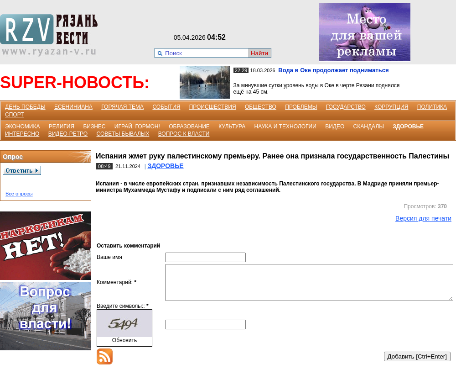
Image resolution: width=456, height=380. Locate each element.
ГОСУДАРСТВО (346, 107)
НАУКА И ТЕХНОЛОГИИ (285, 126)
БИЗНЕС (94, 126)
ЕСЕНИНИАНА (73, 107)
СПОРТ (14, 114)
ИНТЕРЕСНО (22, 134)
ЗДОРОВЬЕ (408, 126)
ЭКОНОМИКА (22, 126)
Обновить (124, 347)
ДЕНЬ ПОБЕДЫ (25, 107)
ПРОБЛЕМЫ (301, 107)
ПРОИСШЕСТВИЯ (212, 107)
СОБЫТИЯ (166, 107)
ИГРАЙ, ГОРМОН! (137, 126)
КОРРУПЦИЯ (391, 107)
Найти (259, 53)
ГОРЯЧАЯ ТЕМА (122, 107)
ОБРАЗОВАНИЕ (189, 126)
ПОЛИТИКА (432, 107)
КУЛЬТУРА (231, 126)
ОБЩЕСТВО (260, 107)
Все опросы (19, 193)
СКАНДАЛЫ (368, 126)
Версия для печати (423, 218)
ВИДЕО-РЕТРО (68, 134)
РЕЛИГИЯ (61, 126)
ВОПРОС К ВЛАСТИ (184, 134)
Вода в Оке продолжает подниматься (333, 70)
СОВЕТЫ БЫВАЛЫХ (123, 134)
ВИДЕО (334, 126)
